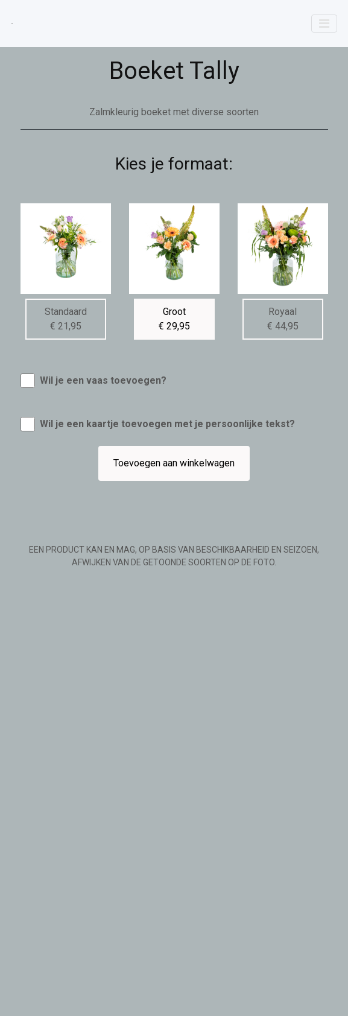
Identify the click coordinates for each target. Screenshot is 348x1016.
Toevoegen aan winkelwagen (174, 463)
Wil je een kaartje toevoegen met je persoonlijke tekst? (167, 424)
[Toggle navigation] (324, 23)
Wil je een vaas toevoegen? (103, 380)
